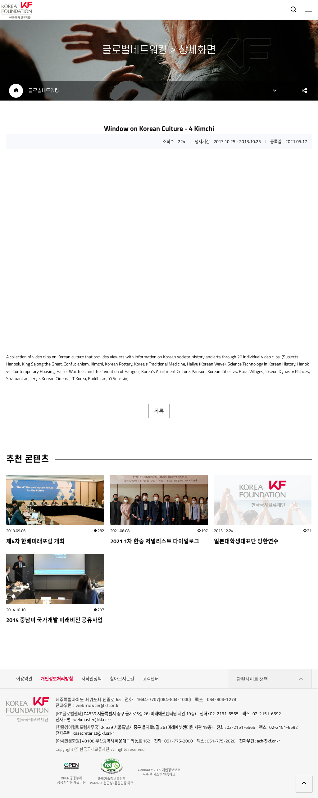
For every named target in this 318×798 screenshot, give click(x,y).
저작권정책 (91, 678)
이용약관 (24, 678)
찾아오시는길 (122, 678)
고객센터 (151, 678)
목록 (159, 411)
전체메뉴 (308, 9)
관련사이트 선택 (270, 679)
